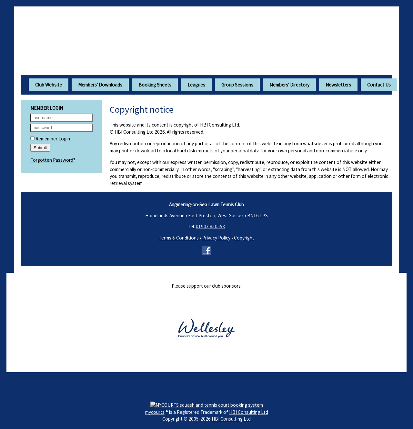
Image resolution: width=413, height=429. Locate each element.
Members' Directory (289, 85)
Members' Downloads (100, 85)
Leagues (196, 85)
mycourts (155, 412)
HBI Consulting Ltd (248, 412)
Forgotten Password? (52, 160)
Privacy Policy (216, 238)
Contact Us (379, 85)
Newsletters (338, 85)
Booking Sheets (154, 85)
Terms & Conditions (179, 238)
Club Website (48, 85)
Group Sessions (237, 85)
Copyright (244, 238)
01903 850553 (210, 226)
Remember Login (50, 139)
